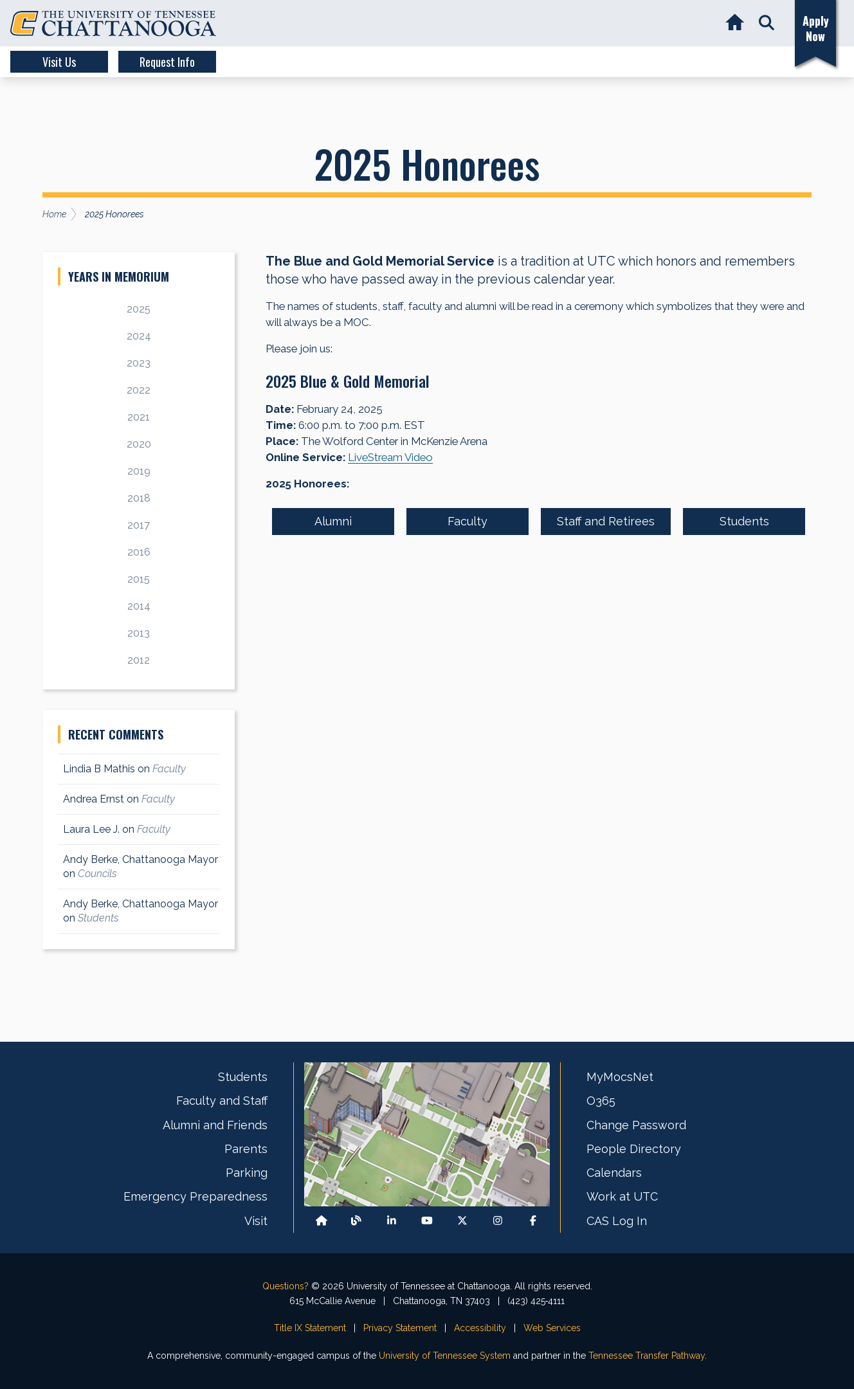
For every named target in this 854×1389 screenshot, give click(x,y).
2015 (138, 579)
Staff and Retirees (606, 521)
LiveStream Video (390, 457)
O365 (600, 1100)
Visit (256, 1221)
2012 (138, 660)
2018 (138, 498)
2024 (139, 336)
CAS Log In (616, 1221)
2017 (138, 525)
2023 (138, 363)
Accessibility (480, 1328)
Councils (97, 873)
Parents (246, 1149)
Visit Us (59, 61)
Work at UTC (622, 1196)
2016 (138, 552)
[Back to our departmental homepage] (321, 1221)
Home (54, 214)
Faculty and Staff (222, 1100)
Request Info (167, 61)
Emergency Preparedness (195, 1196)
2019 (138, 471)
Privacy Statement (400, 1328)
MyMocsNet (619, 1077)
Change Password (636, 1125)
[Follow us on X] (462, 1221)
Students (744, 521)
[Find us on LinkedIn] (391, 1221)
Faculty (467, 521)
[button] (766, 23)
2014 (138, 606)
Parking (247, 1172)
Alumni (333, 521)
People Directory (633, 1149)
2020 (139, 444)
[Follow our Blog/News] (356, 1221)
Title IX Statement (310, 1328)
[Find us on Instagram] (497, 1221)
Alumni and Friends (215, 1125)
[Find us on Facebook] (533, 1221)
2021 (138, 417)
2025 (138, 309)
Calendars (614, 1172)
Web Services (552, 1328)
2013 (138, 633)
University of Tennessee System (445, 1355)
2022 (138, 390)
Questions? (285, 1286)
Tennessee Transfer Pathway (646, 1355)
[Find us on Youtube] (427, 1221)
